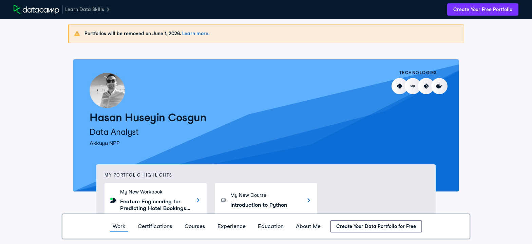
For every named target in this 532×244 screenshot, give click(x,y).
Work (119, 226)
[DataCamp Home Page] (36, 9)
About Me (308, 226)
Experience (231, 226)
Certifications (155, 226)
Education (271, 226)
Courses (195, 226)
